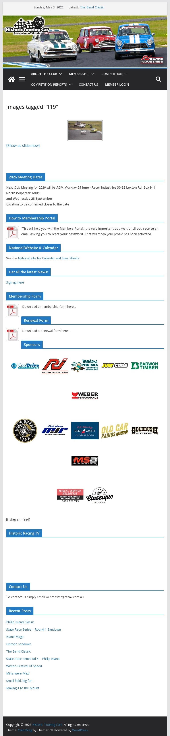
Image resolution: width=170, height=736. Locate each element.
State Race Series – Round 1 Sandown (33, 629)
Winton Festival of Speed (24, 666)
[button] (59, 74)
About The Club (44, 74)
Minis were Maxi (17, 673)
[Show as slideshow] (23, 145)
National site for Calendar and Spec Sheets (48, 258)
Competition (112, 74)
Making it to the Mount (22, 688)
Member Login (117, 84)
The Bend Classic (92, 7)
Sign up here (15, 282)
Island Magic (15, 637)
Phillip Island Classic (20, 622)
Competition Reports (49, 84)
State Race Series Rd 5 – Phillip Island (33, 659)
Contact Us (88, 84)
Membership (79, 74)
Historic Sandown (18, 644)
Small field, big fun (19, 681)
